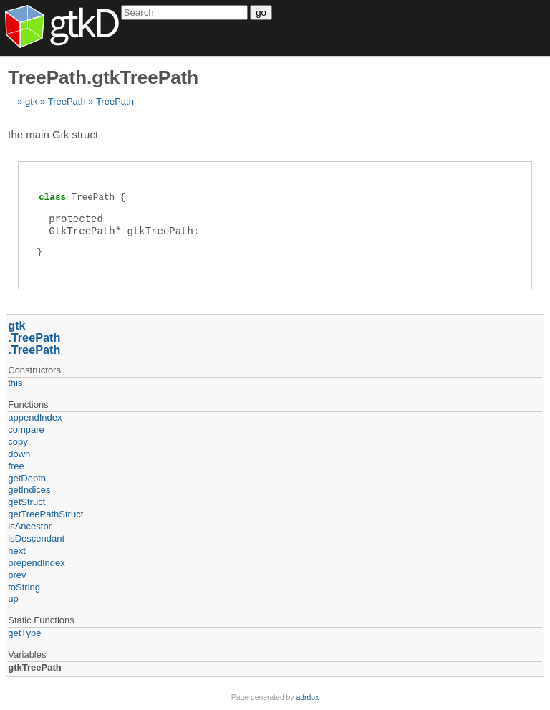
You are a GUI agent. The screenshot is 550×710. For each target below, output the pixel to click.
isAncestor (30, 526)
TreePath (67, 101)
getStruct (26, 501)
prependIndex (36, 562)
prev (17, 575)
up (13, 598)
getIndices (29, 489)
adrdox (307, 697)
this (15, 383)
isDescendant (36, 538)
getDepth (27, 478)
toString (24, 587)
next (17, 550)
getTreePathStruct (45, 514)
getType (24, 633)
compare (26, 429)
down (19, 453)
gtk (31, 101)
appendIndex (35, 417)
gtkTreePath (34, 667)
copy (17, 441)
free (16, 466)
